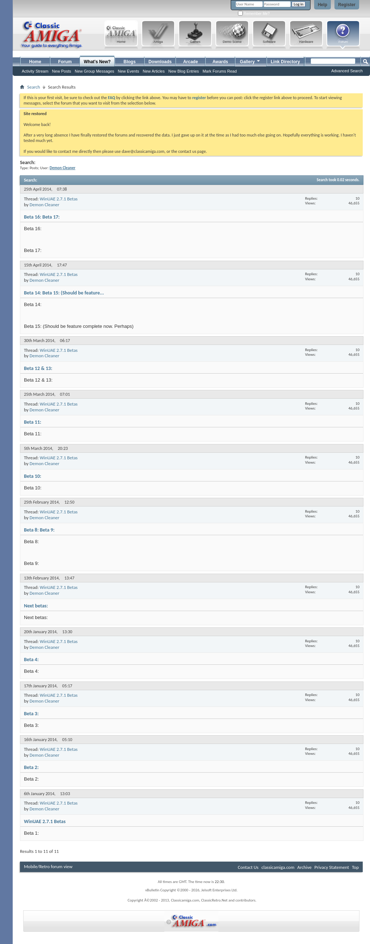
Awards (220, 61)
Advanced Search (347, 71)
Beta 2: (31, 767)
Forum (64, 61)
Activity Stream (35, 71)
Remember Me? (254, 14)
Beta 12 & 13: (38, 368)
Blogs (130, 61)
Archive (304, 867)
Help (322, 4)
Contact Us (248, 867)
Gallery (250, 61)
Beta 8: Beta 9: (39, 530)
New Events (128, 71)
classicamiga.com (278, 867)
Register (346, 4)
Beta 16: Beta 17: (41, 217)
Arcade (190, 61)
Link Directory (285, 61)
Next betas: (36, 606)
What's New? (97, 61)
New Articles (154, 71)
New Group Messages (94, 71)
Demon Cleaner (44, 204)
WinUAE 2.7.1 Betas (59, 199)
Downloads (160, 61)
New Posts (61, 71)
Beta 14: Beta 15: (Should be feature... (64, 293)
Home (35, 61)
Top (355, 867)
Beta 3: (31, 714)
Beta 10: (32, 476)
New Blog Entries (183, 71)
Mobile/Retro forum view (48, 866)
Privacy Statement (331, 867)
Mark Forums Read (219, 71)
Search (33, 87)
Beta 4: (31, 659)
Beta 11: (32, 422)
